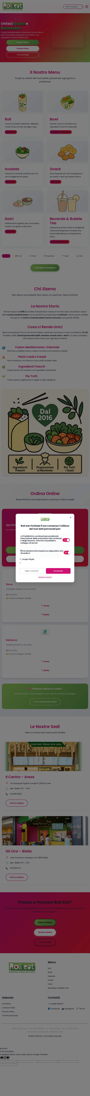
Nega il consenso (31, 571)
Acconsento (58, 571)
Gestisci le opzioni (45, 577)
